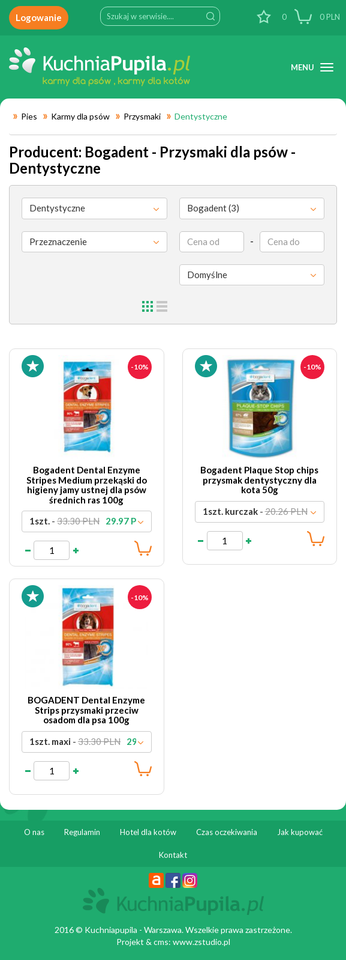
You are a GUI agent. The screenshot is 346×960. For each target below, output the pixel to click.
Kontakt (173, 855)
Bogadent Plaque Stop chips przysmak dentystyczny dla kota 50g (259, 479)
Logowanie (39, 17)
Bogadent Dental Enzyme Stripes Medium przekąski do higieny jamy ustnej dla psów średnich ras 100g (86, 484)
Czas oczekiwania (226, 832)
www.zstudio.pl (201, 942)
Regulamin (82, 832)
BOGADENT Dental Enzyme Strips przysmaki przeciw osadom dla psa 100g (86, 709)
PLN (329, 17)
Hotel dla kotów (148, 832)
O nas (34, 832)
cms (161, 942)
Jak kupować (300, 832)
